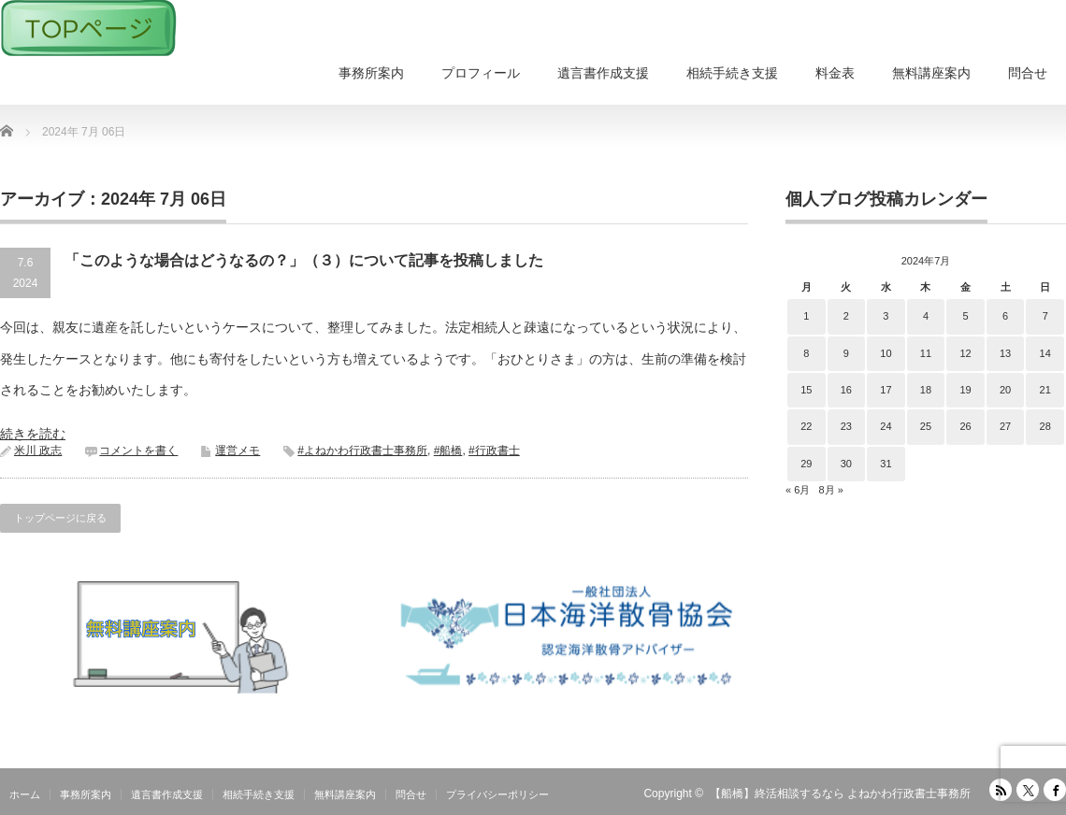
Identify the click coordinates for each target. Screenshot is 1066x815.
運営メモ (237, 450)
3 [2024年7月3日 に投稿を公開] (885, 316)
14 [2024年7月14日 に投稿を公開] (1045, 353)
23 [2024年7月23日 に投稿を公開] (846, 426)
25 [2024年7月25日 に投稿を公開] (925, 426)
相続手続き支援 (732, 72)
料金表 (835, 72)
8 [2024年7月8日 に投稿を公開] (806, 353)
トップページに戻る (60, 517)
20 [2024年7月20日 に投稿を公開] (1005, 389)
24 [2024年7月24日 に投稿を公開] (885, 426)
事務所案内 (371, 72)
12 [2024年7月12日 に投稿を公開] (965, 353)
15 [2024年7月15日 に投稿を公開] (806, 389)
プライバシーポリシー (497, 794)
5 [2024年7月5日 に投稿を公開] (965, 316)
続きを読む (32, 433)
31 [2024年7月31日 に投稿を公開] (885, 463)
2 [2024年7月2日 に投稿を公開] (846, 316)
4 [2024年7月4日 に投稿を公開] (926, 316)
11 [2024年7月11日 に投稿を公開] (925, 353)
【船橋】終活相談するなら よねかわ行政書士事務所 (840, 793)
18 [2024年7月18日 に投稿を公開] (925, 389)
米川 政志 (38, 450)
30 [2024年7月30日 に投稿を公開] (846, 463)
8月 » (830, 489)
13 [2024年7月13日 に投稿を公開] (1005, 353)
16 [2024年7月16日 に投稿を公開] (846, 389)
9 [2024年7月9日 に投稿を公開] (846, 353)
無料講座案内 (931, 72)
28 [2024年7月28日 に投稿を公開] (1045, 426)
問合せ (1027, 72)
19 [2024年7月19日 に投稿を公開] (965, 389)
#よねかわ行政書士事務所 (362, 450)
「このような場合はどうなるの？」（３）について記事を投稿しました (304, 260)
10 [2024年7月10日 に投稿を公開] (885, 353)
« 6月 (797, 489)
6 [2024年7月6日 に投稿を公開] (1005, 316)
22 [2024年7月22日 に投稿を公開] (806, 426)
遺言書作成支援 (603, 72)
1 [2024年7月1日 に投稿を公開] (806, 316)
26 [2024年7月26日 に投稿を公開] (965, 426)
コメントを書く (138, 450)
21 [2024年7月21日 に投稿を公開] (1045, 389)
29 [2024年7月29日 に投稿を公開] (806, 463)
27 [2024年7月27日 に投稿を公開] (1005, 426)
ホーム (24, 794)
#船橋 (448, 450)
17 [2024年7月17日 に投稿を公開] (885, 389)
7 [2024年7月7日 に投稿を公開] (1045, 316)
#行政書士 (494, 450)
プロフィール (480, 72)
